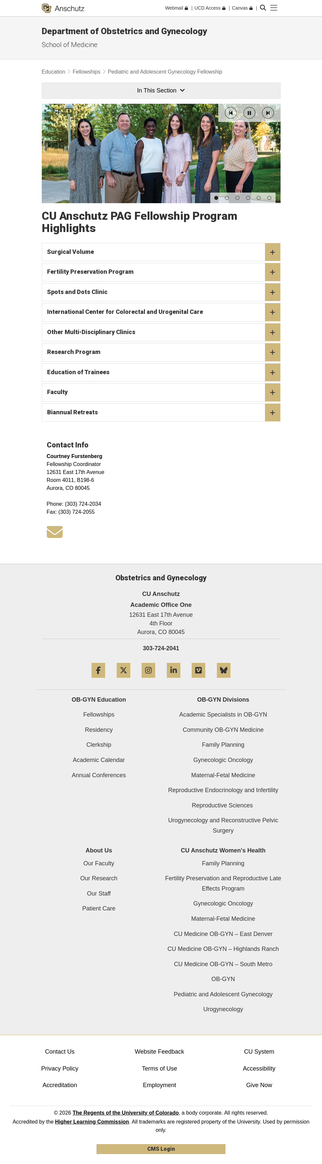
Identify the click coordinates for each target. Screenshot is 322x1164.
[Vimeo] (198, 680)
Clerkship (98, 744)
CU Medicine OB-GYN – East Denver (223, 934)
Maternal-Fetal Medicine (223, 775)
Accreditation (59, 1085)
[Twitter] (123, 680)
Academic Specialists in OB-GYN (223, 714)
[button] (231, 113)
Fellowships (86, 72)
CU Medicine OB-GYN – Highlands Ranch (223, 949)
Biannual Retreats (163, 412)
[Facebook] (98, 680)
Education (53, 72)
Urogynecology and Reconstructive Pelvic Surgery (223, 825)
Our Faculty (98, 863)
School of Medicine (69, 45)
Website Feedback (159, 1051)
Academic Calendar (99, 760)
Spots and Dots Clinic (163, 292)
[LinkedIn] (173, 680)
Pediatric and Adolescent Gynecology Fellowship (165, 72)
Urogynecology (223, 1009)
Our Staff (99, 893)
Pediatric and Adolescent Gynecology (223, 994)
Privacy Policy (59, 1068)
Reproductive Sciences (223, 805)
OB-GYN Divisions (223, 699)
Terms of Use (159, 1068)
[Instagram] (148, 680)
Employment (159, 1085)
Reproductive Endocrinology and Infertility (223, 790)
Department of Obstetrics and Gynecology (124, 31)
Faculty (163, 392)
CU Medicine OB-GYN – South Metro (223, 964)
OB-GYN (223, 979)
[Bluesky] (223, 680)
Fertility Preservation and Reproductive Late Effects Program (223, 883)
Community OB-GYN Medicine (223, 730)
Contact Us (60, 1051)
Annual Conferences (99, 775)
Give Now (259, 1085)
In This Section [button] (161, 90)
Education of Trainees (163, 372)
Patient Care (98, 908)
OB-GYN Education (99, 699)
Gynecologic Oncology (223, 760)
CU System (259, 1051)
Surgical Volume (163, 252)
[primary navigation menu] (274, 8)
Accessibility (259, 1068)
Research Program (163, 352)
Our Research (98, 878)
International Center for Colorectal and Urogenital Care (163, 312)
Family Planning (223, 744)
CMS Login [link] (161, 1149)
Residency (99, 730)
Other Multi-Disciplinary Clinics (163, 332)
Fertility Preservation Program (163, 272)
